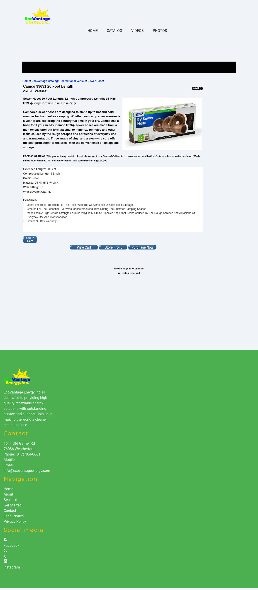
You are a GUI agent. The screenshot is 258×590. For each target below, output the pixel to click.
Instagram (12, 567)
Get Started (13, 505)
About (8, 494)
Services (10, 500)
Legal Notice (14, 516)
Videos (137, 31)
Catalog (114, 31)
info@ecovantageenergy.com (27, 470)
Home (93, 31)
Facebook (11, 545)
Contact (10, 510)
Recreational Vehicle (72, 81)
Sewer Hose (95, 81)
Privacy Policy (15, 521)
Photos (160, 31)
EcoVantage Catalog (45, 81)
